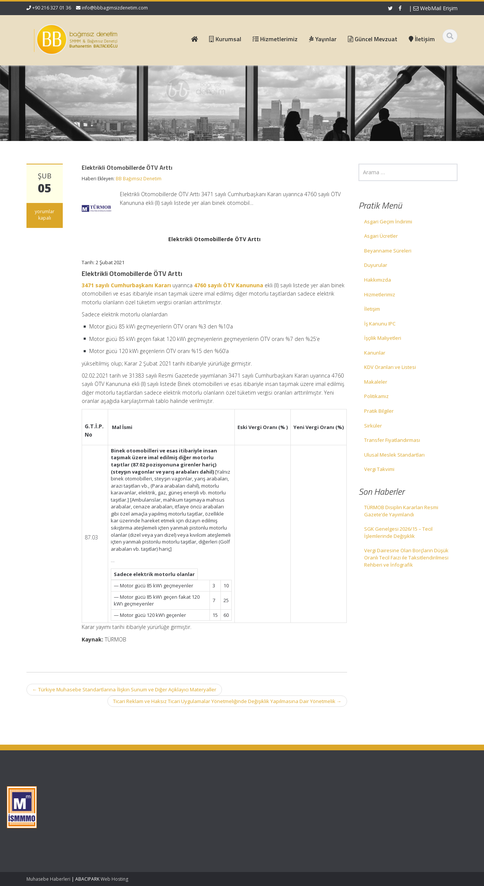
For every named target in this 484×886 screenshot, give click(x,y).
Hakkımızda (377, 279)
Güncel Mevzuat (214, 813)
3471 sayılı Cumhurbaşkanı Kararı (126, 285)
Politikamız (376, 396)
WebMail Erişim (435, 8)
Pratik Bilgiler (379, 410)
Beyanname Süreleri (387, 250)
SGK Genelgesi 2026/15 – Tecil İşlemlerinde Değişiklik (398, 532)
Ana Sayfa (207, 792)
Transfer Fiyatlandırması (392, 440)
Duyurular (375, 265)
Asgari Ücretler (381, 235)
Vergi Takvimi (379, 469)
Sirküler (373, 425)
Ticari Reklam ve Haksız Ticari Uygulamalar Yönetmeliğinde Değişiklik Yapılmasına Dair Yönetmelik (227, 701)
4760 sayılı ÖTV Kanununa (228, 285)
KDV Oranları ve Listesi (390, 367)
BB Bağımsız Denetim (138, 178)
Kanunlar (374, 352)
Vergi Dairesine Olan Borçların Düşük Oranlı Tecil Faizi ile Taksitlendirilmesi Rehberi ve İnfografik (406, 557)
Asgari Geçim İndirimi (388, 221)
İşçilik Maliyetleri (382, 338)
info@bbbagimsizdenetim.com (115, 8)
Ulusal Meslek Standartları (394, 454)
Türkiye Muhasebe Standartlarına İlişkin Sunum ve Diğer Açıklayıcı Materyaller (124, 689)
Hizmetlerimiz (379, 294)
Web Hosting (114, 879)
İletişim (372, 308)
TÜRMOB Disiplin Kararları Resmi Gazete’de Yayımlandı (401, 511)
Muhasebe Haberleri (48, 879)
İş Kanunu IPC (380, 323)
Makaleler (375, 381)
